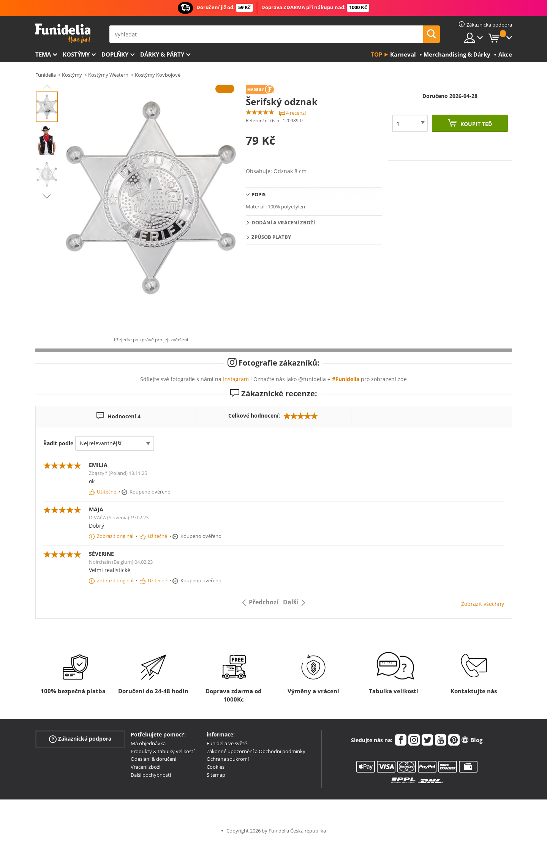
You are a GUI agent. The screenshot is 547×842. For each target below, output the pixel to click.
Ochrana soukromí (228, 758)
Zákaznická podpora (80, 739)
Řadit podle (58, 443)
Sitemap (216, 774)
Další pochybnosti (151, 774)
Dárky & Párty (162, 54)
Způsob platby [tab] (271, 236)
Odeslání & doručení (153, 758)
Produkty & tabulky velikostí (162, 751)
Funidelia (45, 74)
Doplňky (114, 54)
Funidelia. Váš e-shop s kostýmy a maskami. (62, 34)
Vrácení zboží (145, 766)
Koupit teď (475, 124)
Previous (47, 86)
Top (376, 54)
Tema (43, 54)
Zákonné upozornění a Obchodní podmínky (256, 751)
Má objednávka (148, 743)
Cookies (215, 766)
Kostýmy (76, 54)
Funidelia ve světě (227, 743)
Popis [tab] (258, 194)
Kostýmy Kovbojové (157, 74)
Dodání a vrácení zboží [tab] (283, 222)
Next (47, 196)
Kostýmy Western (108, 74)
